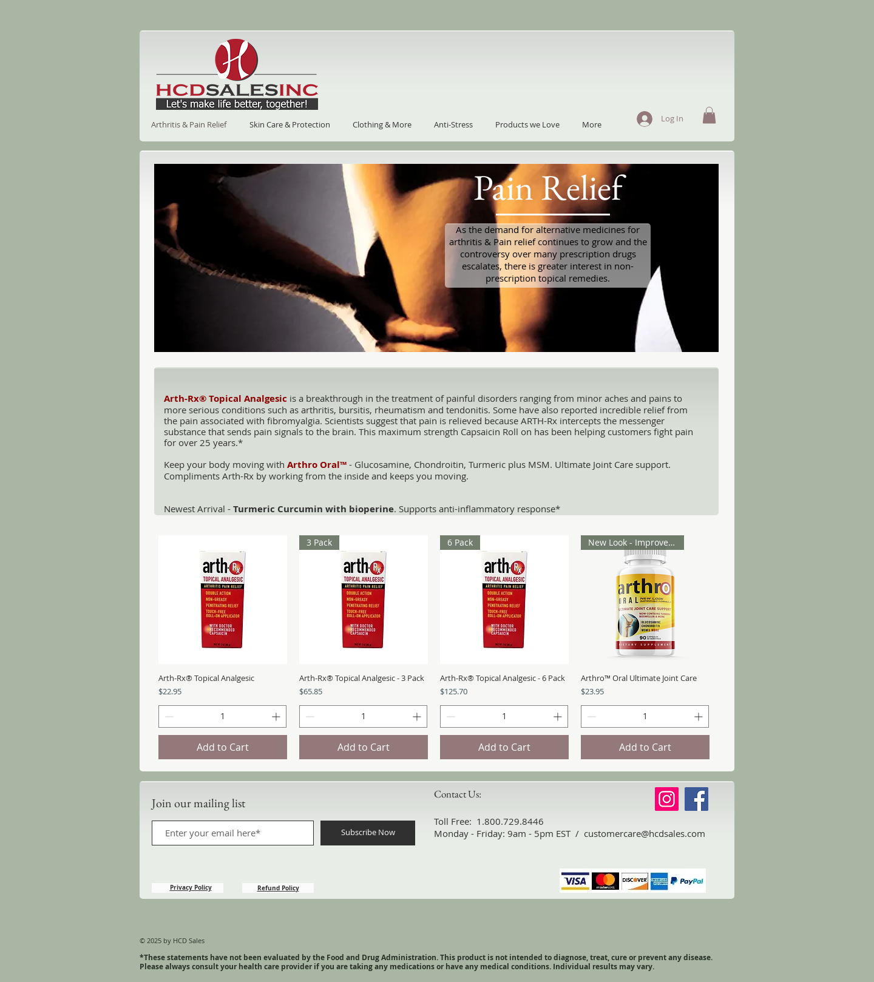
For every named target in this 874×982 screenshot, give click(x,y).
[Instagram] (667, 799)
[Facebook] (696, 799)
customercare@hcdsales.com (644, 833)
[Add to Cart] (222, 747)
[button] (709, 115)
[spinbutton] (222, 716)
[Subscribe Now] (367, 833)
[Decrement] (167, 716)
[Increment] (277, 716)
